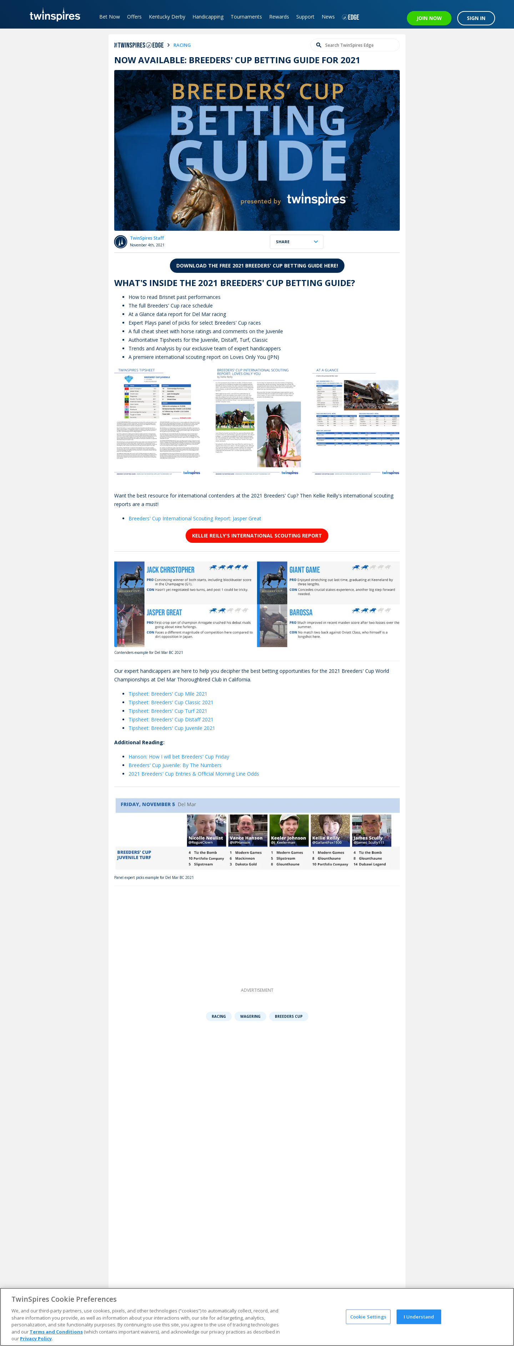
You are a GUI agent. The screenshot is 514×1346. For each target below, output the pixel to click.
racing (182, 45)
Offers (134, 16)
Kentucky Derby (167, 16)
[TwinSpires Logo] (52, 14)
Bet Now (109, 16)
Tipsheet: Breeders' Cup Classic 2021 (170, 702)
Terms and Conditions (56, 1332)
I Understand (419, 1316)
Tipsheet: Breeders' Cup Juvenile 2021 (171, 728)
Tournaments (246, 16)
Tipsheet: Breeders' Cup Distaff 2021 (170, 719)
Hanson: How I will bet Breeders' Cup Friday (178, 756)
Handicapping (207, 16)
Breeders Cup (289, 1016)
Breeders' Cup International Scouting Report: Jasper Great (194, 518)
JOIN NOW (429, 18)
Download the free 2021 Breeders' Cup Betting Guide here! (257, 265)
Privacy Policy (36, 1338)
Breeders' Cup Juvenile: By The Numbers (175, 765)
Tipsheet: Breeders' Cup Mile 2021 (167, 693)
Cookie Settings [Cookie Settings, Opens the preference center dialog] (368, 1316)
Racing (219, 1016)
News (328, 16)
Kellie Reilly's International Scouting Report (257, 535)
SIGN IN (476, 18)
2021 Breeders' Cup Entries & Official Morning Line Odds (193, 773)
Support (305, 16)
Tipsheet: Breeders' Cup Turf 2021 (167, 710)
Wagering (250, 1016)
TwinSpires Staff (147, 238)
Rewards (279, 16)
